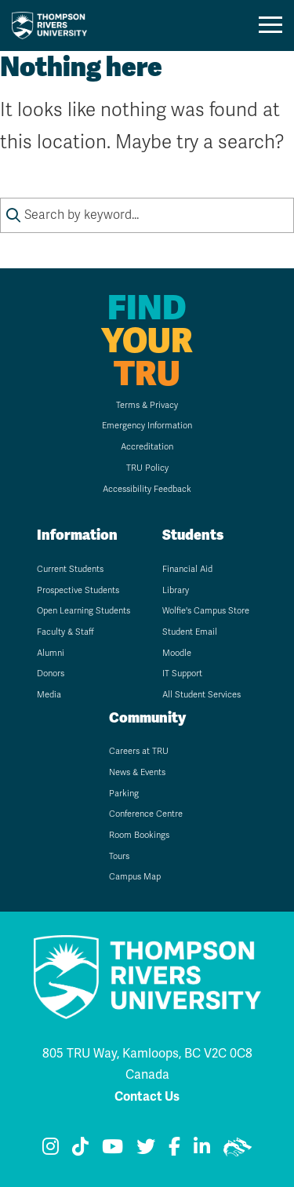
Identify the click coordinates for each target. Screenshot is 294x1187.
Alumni (50, 653)
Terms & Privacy (147, 405)
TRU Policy (147, 468)
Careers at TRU (139, 751)
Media (49, 695)
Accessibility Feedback (147, 489)
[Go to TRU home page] (54, 25)
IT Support (182, 673)
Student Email (189, 632)
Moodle (176, 653)
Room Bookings (139, 835)
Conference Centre (146, 814)
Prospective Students (78, 590)
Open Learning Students (83, 611)
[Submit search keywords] (13, 215)
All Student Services (201, 695)
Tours (119, 856)
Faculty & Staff (65, 632)
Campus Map (135, 877)
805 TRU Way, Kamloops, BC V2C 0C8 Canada (147, 1064)
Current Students (70, 569)
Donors (50, 673)
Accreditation (147, 447)
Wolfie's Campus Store (205, 611)
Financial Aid (187, 569)
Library (175, 590)
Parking (124, 793)
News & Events (137, 772)
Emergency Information (147, 426)
